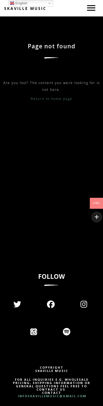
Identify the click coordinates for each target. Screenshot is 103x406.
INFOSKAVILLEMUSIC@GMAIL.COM (51, 396)
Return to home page (52, 98)
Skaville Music (25, 8)
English (18, 3)
